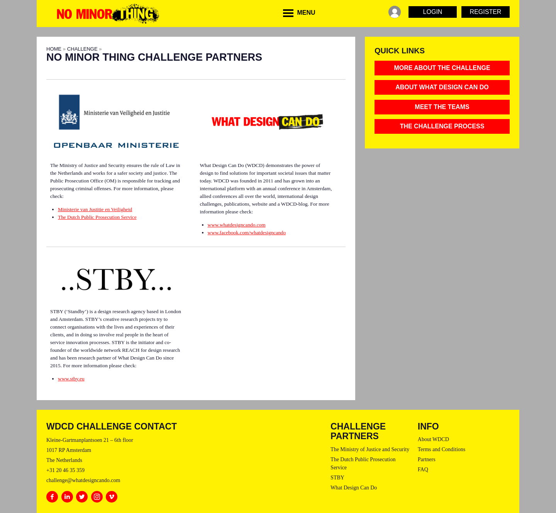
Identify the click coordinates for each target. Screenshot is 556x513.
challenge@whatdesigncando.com (83, 480)
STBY (337, 478)
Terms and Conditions (441, 449)
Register (486, 12)
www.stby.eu (71, 379)
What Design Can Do (354, 488)
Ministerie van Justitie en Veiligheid (95, 209)
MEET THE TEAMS (442, 107)
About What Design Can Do (441, 87)
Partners (427, 459)
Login (432, 12)
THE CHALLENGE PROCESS (442, 126)
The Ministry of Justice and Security (370, 449)
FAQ (423, 469)
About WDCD (433, 439)
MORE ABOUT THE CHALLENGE (442, 68)
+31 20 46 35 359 (65, 470)
